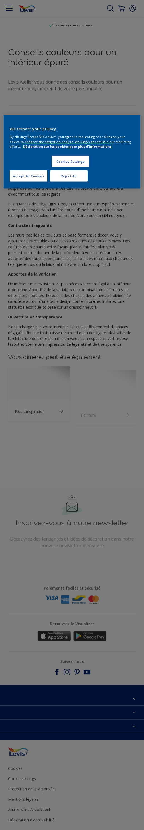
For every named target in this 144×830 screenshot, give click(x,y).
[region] (72, 152)
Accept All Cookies (28, 176)
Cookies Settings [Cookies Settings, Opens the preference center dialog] (70, 161)
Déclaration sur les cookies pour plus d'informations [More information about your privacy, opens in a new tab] (67, 146)
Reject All (69, 176)
